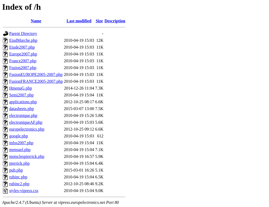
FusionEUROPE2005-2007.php (36, 74)
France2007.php (23, 61)
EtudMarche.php (23, 40)
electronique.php (23, 115)
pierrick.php (19, 163)
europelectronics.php (26, 129)
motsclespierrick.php (26, 156)
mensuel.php (19, 149)
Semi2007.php (21, 95)
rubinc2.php (19, 184)
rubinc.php (18, 177)
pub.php (16, 170)
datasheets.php (21, 108)
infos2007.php (21, 143)
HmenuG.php (20, 88)
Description (115, 21)
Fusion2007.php (23, 67)
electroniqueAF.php (25, 122)
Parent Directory (23, 33)
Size (99, 21)
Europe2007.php (23, 54)
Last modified (78, 21)
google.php (18, 136)
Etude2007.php (22, 47)
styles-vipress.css (23, 190)
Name (36, 21)
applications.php (23, 102)
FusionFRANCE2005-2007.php (36, 81)
